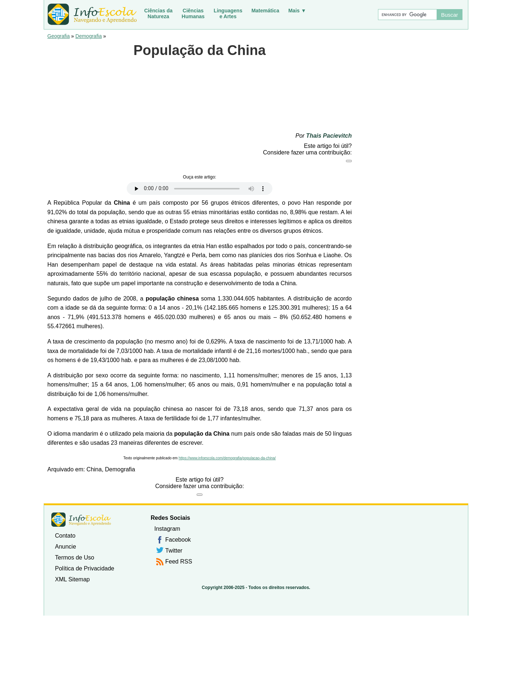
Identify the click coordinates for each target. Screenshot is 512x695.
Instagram (167, 529)
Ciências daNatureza (158, 13)
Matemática (265, 10)
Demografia (88, 36)
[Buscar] (407, 14)
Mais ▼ (297, 10)
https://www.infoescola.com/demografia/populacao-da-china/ (227, 458)
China (94, 469)
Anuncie (65, 546)
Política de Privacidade (84, 568)
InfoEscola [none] (81, 520)
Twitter (173, 550)
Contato (65, 536)
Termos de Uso (74, 557)
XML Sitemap (72, 579)
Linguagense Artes (228, 13)
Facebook (178, 540)
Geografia (58, 36)
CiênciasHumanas (193, 13)
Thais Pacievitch (329, 136)
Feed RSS (178, 561)
